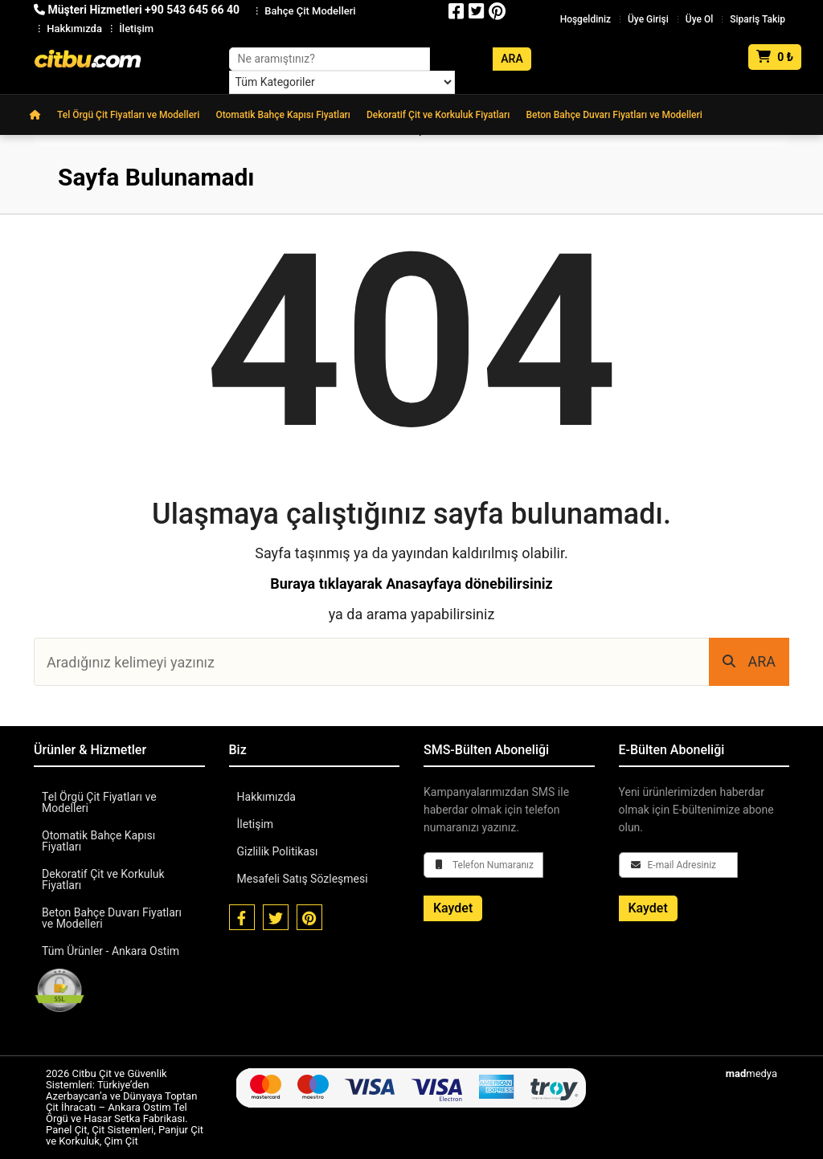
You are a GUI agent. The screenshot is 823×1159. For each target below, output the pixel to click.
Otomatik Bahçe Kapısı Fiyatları (282, 114)
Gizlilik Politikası (277, 851)
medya (751, 1073)
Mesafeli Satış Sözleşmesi (302, 878)
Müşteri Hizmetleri (137, 9)
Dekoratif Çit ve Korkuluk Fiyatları (438, 114)
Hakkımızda (74, 28)
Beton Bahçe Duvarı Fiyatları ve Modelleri (614, 114)
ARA (749, 661)
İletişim (136, 28)
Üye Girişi (648, 19)
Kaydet (453, 908)
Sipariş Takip (757, 19)
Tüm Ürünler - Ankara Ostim (110, 951)
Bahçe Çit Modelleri (309, 11)
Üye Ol (699, 19)
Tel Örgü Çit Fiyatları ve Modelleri (128, 114)
